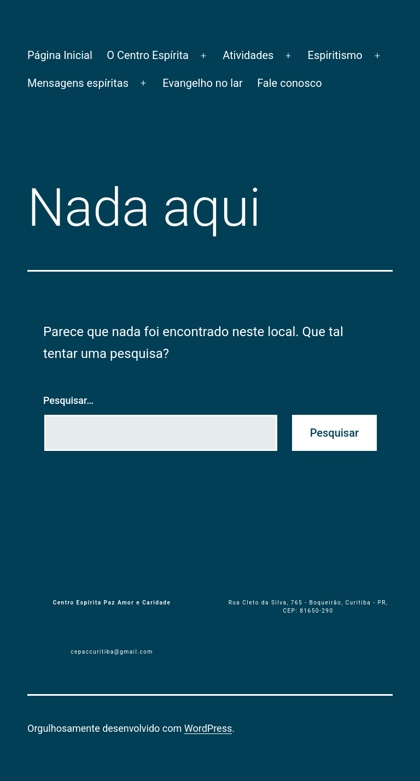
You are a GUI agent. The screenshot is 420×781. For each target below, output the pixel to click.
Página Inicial (59, 55)
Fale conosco (289, 83)
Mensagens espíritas (78, 83)
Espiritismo (335, 55)
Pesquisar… (68, 400)
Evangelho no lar (202, 83)
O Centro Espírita (148, 55)
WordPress (208, 728)
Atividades (248, 55)
